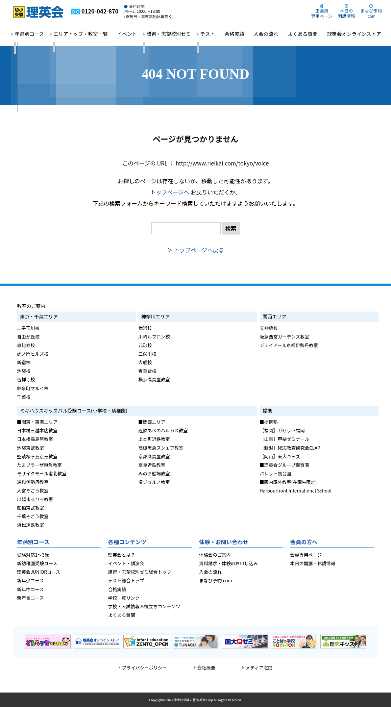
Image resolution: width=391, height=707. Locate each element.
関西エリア (274, 316)
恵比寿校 (26, 345)
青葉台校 (147, 370)
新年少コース (30, 580)
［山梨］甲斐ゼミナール (284, 439)
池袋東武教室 (30, 447)
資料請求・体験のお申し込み (228, 563)
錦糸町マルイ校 (33, 388)
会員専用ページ (306, 554)
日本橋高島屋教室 (35, 439)
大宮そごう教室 (33, 490)
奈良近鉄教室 (151, 465)
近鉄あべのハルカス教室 (163, 430)
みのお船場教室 (154, 473)
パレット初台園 (275, 473)
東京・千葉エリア (39, 316)
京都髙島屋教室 (154, 456)
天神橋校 (269, 328)
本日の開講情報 (346, 13)
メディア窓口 (259, 667)
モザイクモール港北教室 (42, 473)
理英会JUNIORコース (39, 571)
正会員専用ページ (321, 13)
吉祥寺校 (26, 379)
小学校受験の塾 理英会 (190, 699)
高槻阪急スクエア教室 (160, 447)
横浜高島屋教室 (154, 379)
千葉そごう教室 (33, 516)
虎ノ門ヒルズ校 (33, 353)
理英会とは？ (121, 554)
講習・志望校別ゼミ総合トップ (139, 571)
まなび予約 (371, 13)
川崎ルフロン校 (154, 336)
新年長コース (30, 597)
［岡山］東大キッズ (280, 456)
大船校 (145, 362)
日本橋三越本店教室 (37, 430)
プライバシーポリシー (144, 667)
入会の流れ (266, 33)
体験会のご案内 (215, 554)
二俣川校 (147, 353)
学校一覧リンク (124, 597)
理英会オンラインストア (354, 33)
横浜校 (145, 328)
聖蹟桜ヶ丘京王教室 (37, 456)
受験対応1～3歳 (33, 554)
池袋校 (24, 370)
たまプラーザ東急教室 (39, 465)
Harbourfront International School (295, 490)
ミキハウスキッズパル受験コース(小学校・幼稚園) (74, 410)
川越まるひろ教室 (35, 499)
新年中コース (30, 589)
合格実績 (234, 33)
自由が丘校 (28, 336)
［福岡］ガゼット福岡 (282, 430)
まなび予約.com (215, 580)
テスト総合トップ (126, 580)
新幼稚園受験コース (37, 563)
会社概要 (206, 667)
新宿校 (24, 362)
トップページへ (169, 192)
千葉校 (24, 396)
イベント (127, 33)
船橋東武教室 (30, 507)
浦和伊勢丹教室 (33, 482)
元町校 (145, 345)
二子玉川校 (28, 328)
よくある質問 (302, 33)
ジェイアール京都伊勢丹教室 (289, 345)
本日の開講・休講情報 (312, 563)
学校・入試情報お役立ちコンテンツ (144, 606)
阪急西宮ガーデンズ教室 (284, 336)
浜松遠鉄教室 (30, 524)
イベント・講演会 (126, 563)
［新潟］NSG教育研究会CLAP (290, 447)
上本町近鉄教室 (154, 439)
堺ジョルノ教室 (154, 482)
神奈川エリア (155, 316)
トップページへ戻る (199, 250)
